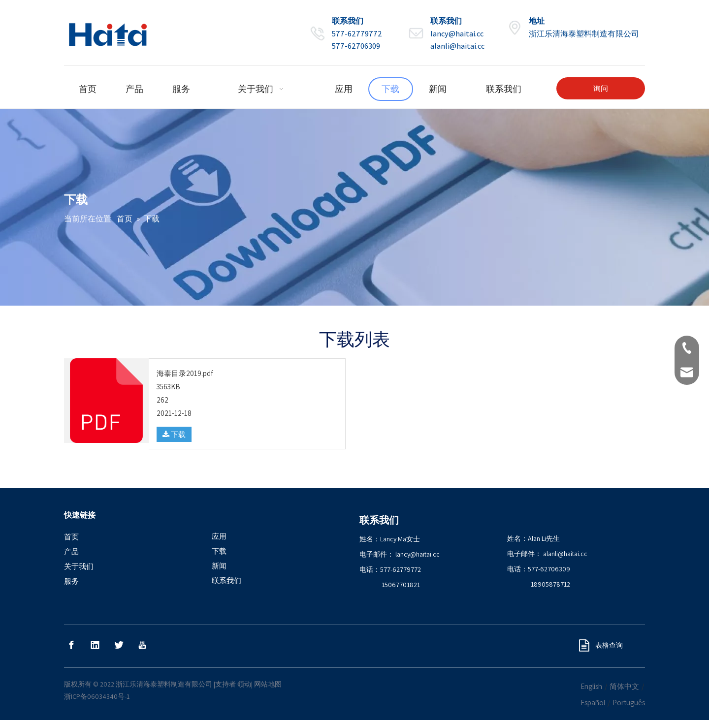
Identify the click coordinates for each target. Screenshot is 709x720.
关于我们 (79, 566)
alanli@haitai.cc (457, 46)
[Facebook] (71, 645)
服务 (71, 581)
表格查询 (601, 645)
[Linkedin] (95, 645)
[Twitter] (118, 645)
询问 (600, 88)
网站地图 (268, 684)
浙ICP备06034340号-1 (96, 696)
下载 (174, 434)
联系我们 (226, 580)
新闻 (219, 565)
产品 (71, 551)
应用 (219, 536)
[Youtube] (142, 645)
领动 (244, 684)
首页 (71, 536)
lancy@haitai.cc (456, 34)
